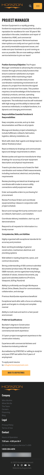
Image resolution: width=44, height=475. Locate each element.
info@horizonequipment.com (16, 365)
